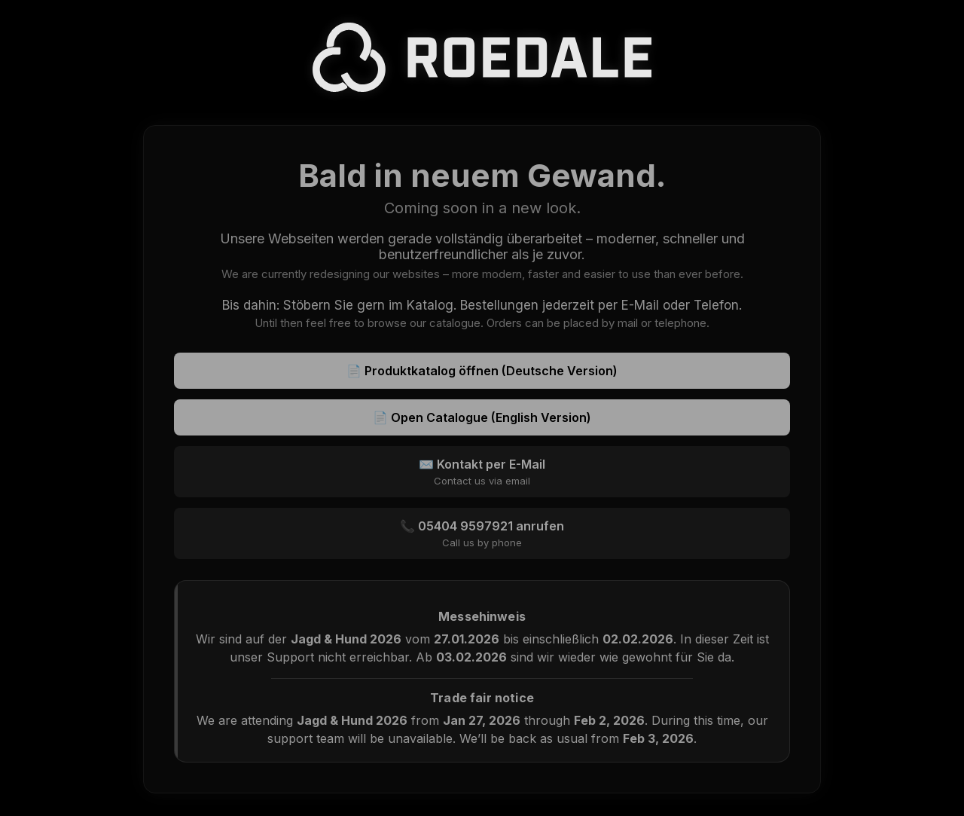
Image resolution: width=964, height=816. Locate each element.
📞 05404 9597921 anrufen (482, 533)
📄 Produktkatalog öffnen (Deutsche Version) (482, 370)
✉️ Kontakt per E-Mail (482, 472)
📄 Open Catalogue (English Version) (482, 417)
